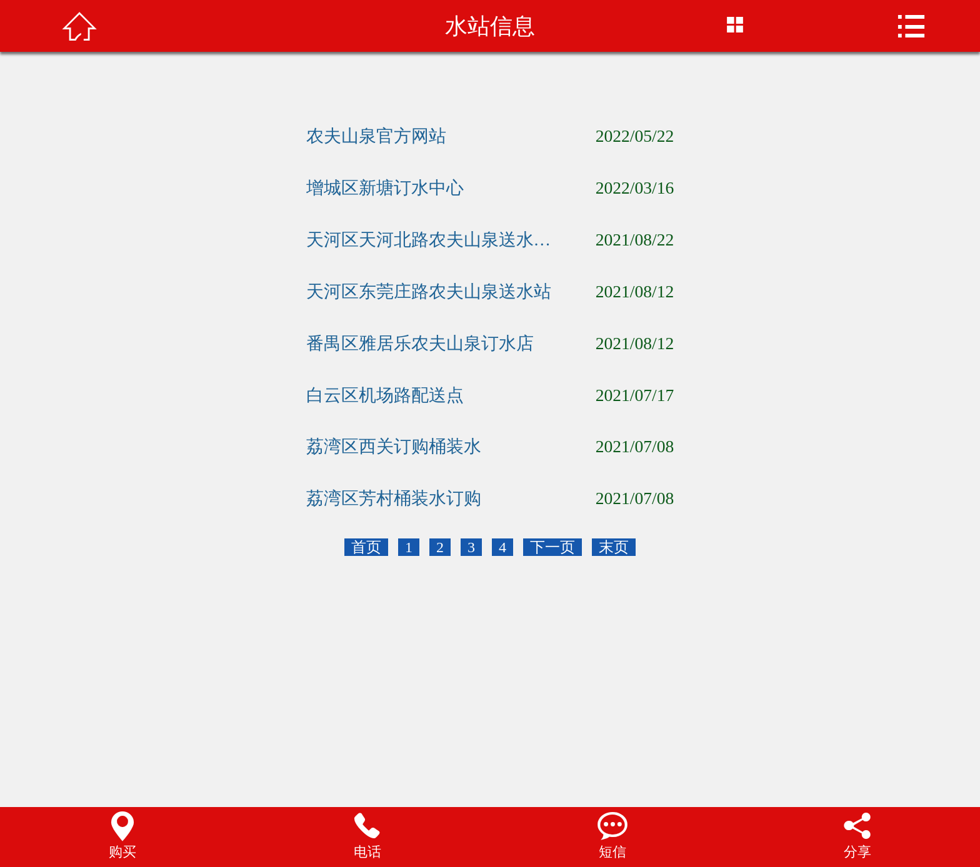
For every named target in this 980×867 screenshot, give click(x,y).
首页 (366, 547)
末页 (614, 547)
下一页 (552, 547)
